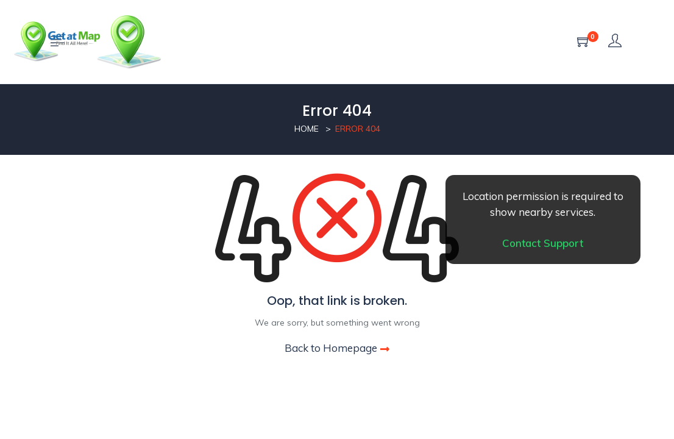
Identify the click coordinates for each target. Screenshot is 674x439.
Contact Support (542, 243)
